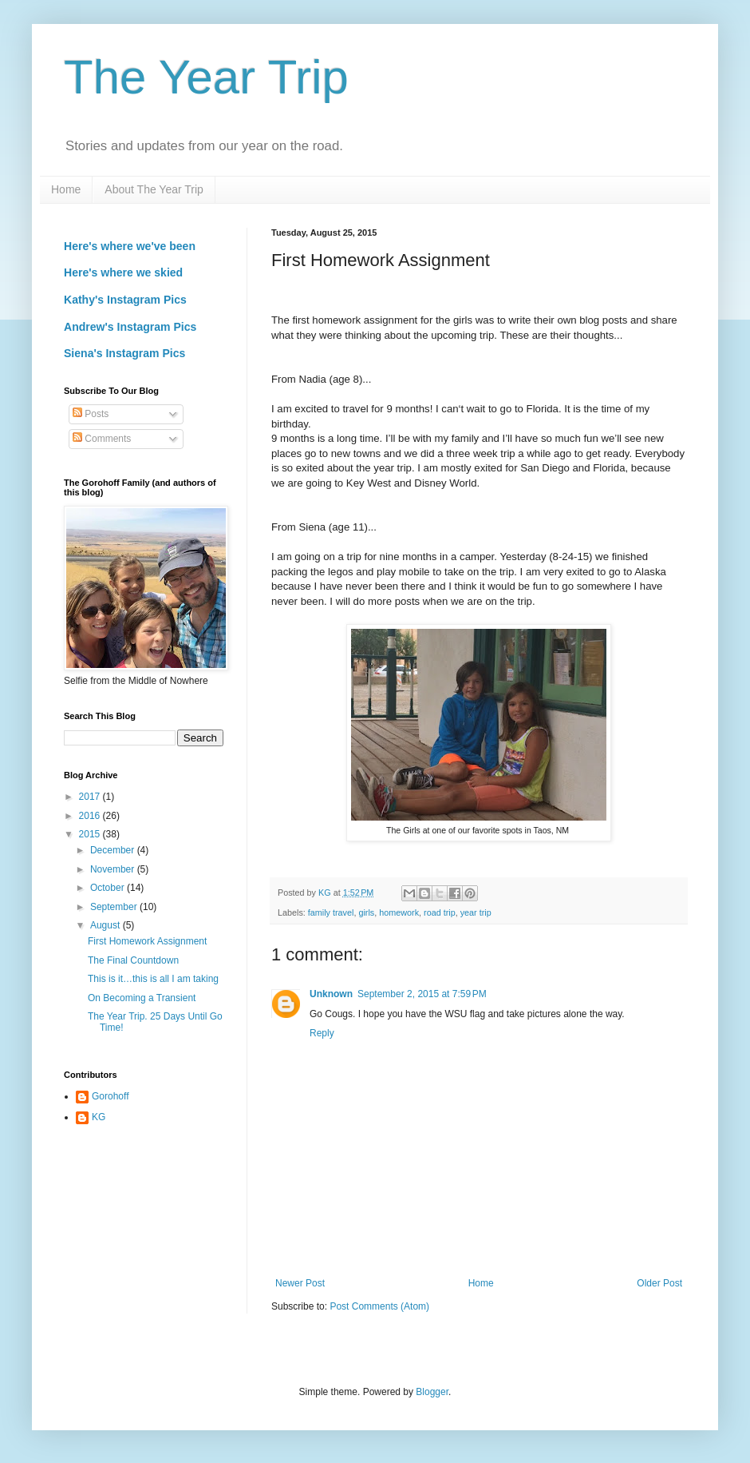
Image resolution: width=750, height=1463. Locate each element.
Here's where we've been (129, 246)
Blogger (432, 1391)
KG (98, 1117)
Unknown (331, 994)
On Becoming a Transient (141, 998)
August (106, 925)
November (113, 869)
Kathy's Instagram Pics (125, 299)
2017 (91, 796)
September (115, 906)
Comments (102, 438)
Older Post (659, 1283)
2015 (91, 834)
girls (366, 912)
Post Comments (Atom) (379, 1306)
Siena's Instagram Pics (124, 353)
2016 (91, 815)
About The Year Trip (154, 189)
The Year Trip (206, 77)
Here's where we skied (123, 272)
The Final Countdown (133, 960)
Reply (322, 1033)
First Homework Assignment (147, 941)
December (113, 850)
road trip (440, 912)
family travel (331, 912)
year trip (475, 912)
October (108, 887)
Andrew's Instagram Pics (130, 326)
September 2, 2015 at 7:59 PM (422, 994)
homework (399, 912)
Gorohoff (110, 1096)
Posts (91, 413)
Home (66, 189)
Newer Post (300, 1283)
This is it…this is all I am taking (153, 978)
